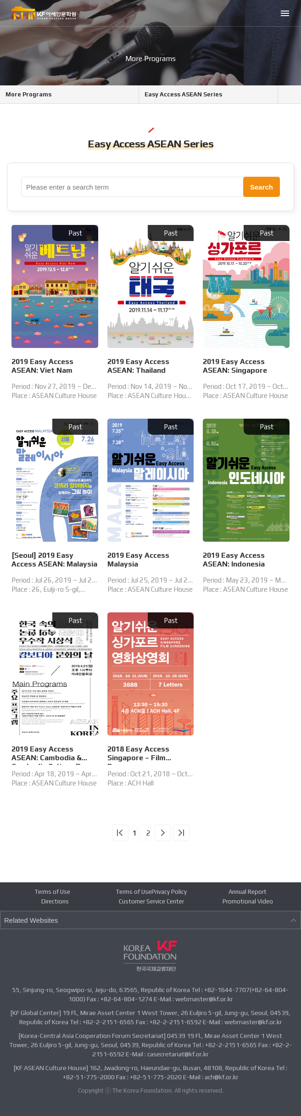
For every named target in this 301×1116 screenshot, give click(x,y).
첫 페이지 (120, 832)
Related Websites (150, 920)
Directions (55, 901)
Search (261, 187)
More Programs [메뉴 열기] (28, 94)
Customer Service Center (151, 901)
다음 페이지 (163, 832)
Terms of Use (52, 891)
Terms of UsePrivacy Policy (151, 891)
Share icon (294, 94)
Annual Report (248, 891)
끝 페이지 (181, 832)
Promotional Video (248, 901)
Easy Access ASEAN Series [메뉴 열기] (183, 94)
